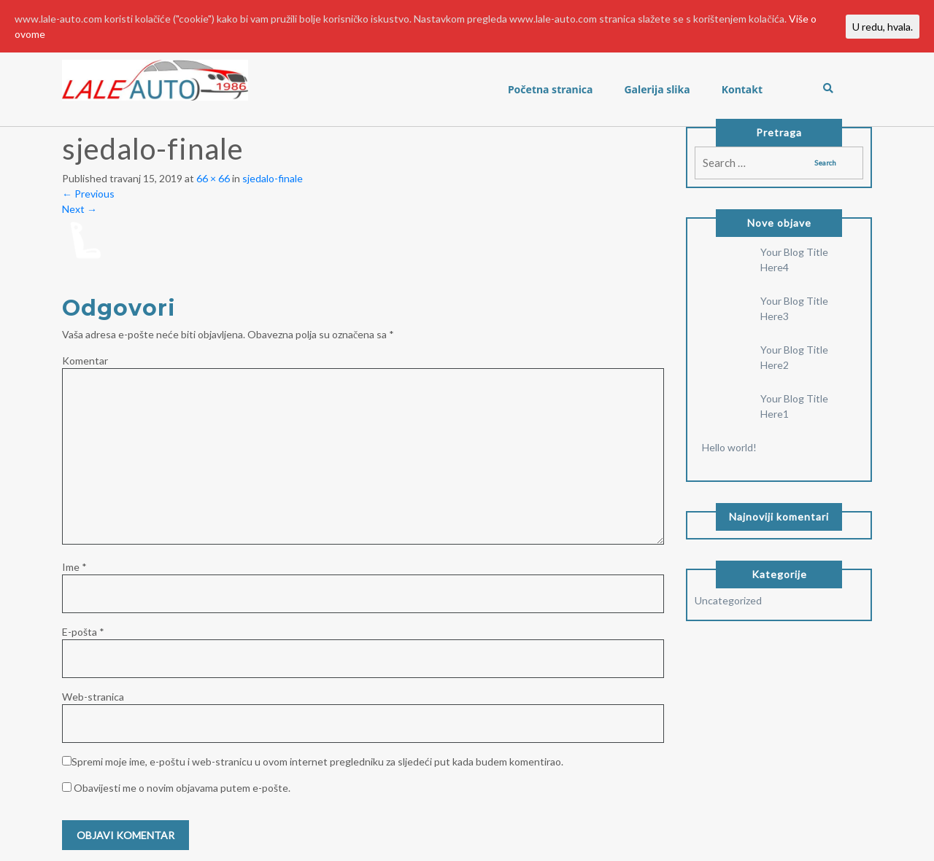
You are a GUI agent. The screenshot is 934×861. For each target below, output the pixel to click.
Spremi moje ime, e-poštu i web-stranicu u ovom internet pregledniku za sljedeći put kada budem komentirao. (317, 761)
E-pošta (83, 632)
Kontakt (742, 89)
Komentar (85, 360)
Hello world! (729, 447)
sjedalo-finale (272, 178)
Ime (74, 567)
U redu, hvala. (882, 26)
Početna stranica (550, 89)
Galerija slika (657, 89)
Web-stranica (93, 696)
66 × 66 (213, 178)
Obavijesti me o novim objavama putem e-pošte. (182, 788)
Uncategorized (728, 600)
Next (79, 209)
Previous (88, 193)
